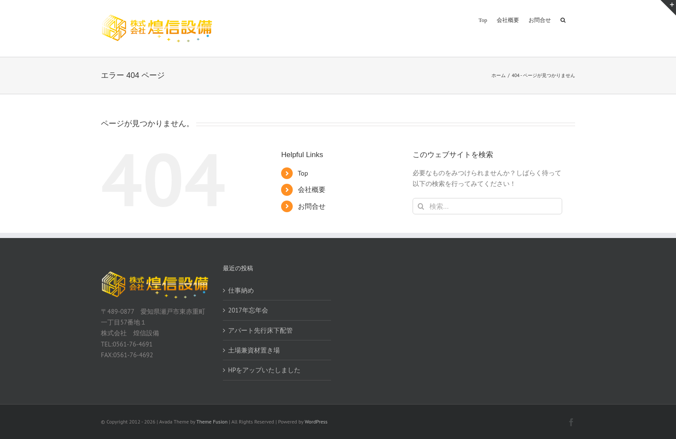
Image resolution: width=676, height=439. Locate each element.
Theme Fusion (212, 421)
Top (303, 173)
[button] (563, 19)
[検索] (421, 206)
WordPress (316, 421)
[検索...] (487, 206)
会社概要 (311, 189)
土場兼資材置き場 (254, 350)
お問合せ (311, 206)
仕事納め (241, 290)
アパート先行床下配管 (260, 330)
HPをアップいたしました (264, 370)
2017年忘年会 (248, 310)
